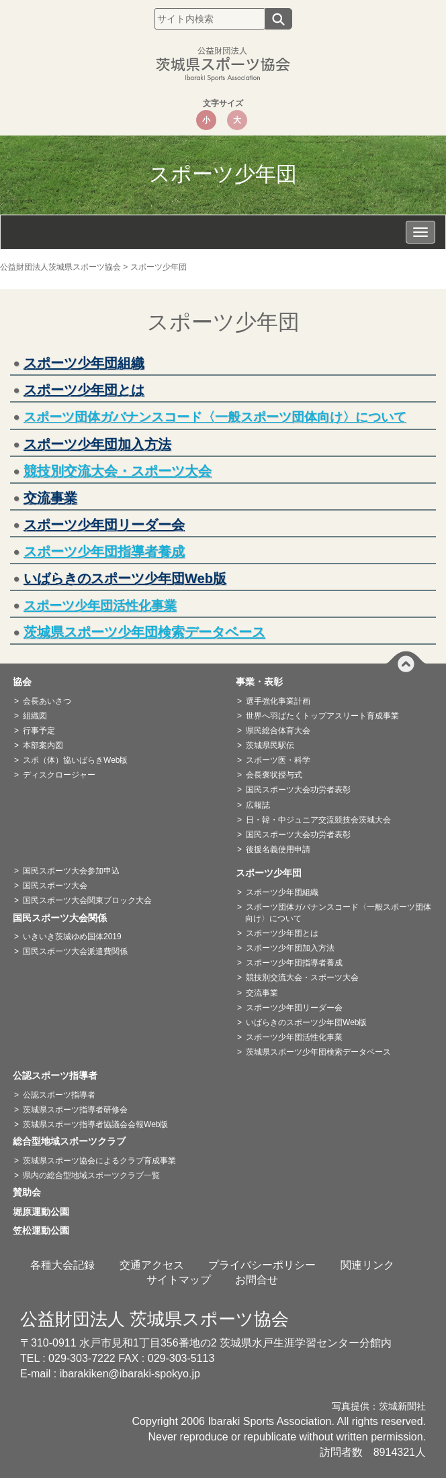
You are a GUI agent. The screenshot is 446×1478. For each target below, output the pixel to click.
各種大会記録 (62, 1265)
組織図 (35, 716)
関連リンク (367, 1265)
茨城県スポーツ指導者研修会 (75, 1109)
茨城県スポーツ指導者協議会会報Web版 (95, 1124)
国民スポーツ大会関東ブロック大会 (87, 900)
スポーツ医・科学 (278, 760)
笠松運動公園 (45, 1230)
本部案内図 (43, 745)
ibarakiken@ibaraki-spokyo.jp (130, 1373)
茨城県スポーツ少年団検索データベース (144, 632)
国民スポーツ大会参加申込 (71, 871)
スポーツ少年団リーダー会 (104, 524)
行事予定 (39, 730)
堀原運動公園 (45, 1211)
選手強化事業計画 (278, 701)
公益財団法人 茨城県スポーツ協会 (154, 1319)
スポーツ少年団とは (84, 389)
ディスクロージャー (59, 775)
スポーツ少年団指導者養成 (104, 551)
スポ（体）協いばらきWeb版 (75, 760)
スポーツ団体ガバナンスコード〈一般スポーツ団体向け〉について (215, 417)
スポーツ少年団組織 (84, 363)
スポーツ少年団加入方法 (97, 444)
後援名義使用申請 (278, 849)
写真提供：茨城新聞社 (379, 1407)
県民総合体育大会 (278, 730)
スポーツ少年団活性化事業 (294, 1037)
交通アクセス (152, 1265)
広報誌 (258, 805)
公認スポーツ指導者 (59, 1075)
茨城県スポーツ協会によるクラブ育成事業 (99, 1160)
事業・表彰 (264, 681)
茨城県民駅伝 (270, 745)
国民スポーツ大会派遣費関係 (75, 951)
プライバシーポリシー (262, 1265)
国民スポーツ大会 (55, 885)
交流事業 (50, 497)
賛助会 (31, 1192)
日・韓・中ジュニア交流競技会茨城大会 (318, 820)
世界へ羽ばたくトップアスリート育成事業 (322, 716)
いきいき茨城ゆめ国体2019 (72, 936)
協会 (27, 681)
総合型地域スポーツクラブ (74, 1141)
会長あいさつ (47, 701)
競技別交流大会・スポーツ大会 (118, 471)
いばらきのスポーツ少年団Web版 (125, 578)
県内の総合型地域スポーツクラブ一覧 (91, 1175)
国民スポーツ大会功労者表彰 (298, 789)
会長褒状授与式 (274, 775)
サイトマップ (178, 1279)
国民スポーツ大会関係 (64, 917)
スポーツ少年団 (273, 872)
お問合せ (256, 1279)
